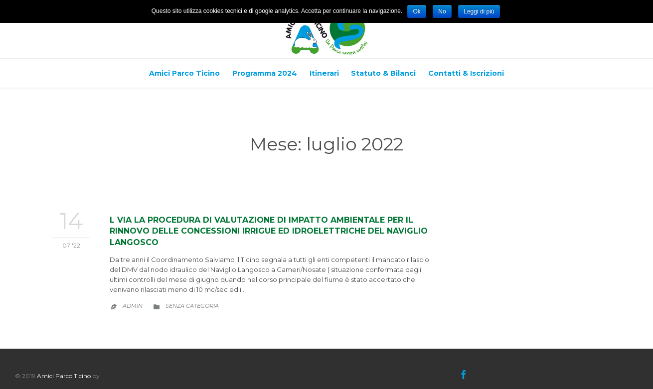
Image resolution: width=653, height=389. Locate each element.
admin (133, 305)
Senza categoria (192, 305)
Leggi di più (479, 11)
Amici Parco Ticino (64, 376)
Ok (416, 11)
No (442, 11)
